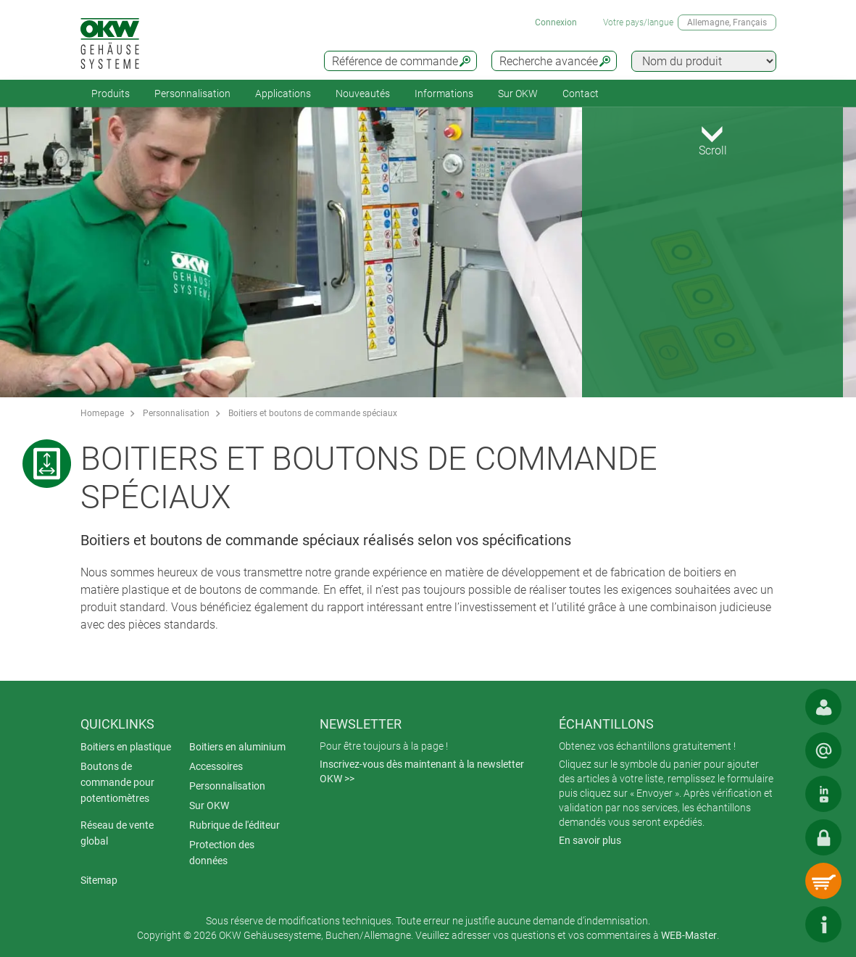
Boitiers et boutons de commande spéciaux (312, 413)
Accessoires (216, 766)
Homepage (102, 413)
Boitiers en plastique (125, 747)
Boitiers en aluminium (237, 747)
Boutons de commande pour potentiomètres (117, 782)
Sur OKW (518, 93)
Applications (283, 93)
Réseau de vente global (117, 833)
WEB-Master (689, 935)
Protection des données (221, 852)
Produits (110, 93)
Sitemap (98, 880)
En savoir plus (590, 840)
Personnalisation (192, 93)
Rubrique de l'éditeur (234, 825)
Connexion (556, 22)
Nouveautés (363, 93)
